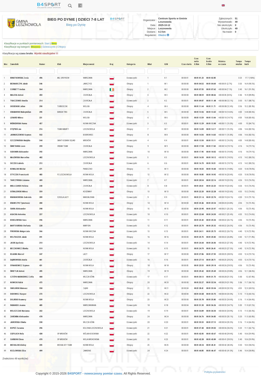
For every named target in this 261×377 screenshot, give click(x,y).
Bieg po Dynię (75, 24)
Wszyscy (36, 46)
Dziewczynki (49, 46)
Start (47, 43)
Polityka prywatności (214, 372)
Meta (54, 43)
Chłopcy (61, 46)
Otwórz (163, 35)
